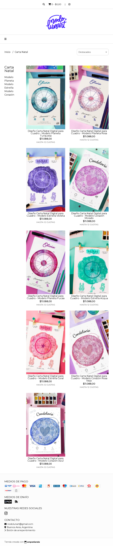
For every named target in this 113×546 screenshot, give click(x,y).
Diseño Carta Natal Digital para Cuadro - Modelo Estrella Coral (46, 377)
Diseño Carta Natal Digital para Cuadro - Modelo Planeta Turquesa (45, 133)
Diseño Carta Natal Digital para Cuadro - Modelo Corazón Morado (89, 216)
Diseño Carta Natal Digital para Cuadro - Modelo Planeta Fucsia (45, 297)
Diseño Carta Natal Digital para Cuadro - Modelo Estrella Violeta (46, 214)
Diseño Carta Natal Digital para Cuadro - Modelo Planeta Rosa (89, 132)
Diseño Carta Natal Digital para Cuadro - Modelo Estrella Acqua (89, 297)
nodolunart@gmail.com (18, 524)
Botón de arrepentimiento (19, 530)
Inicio (7, 52)
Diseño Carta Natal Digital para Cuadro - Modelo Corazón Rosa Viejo (89, 378)
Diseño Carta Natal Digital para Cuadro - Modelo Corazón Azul (46, 459)
